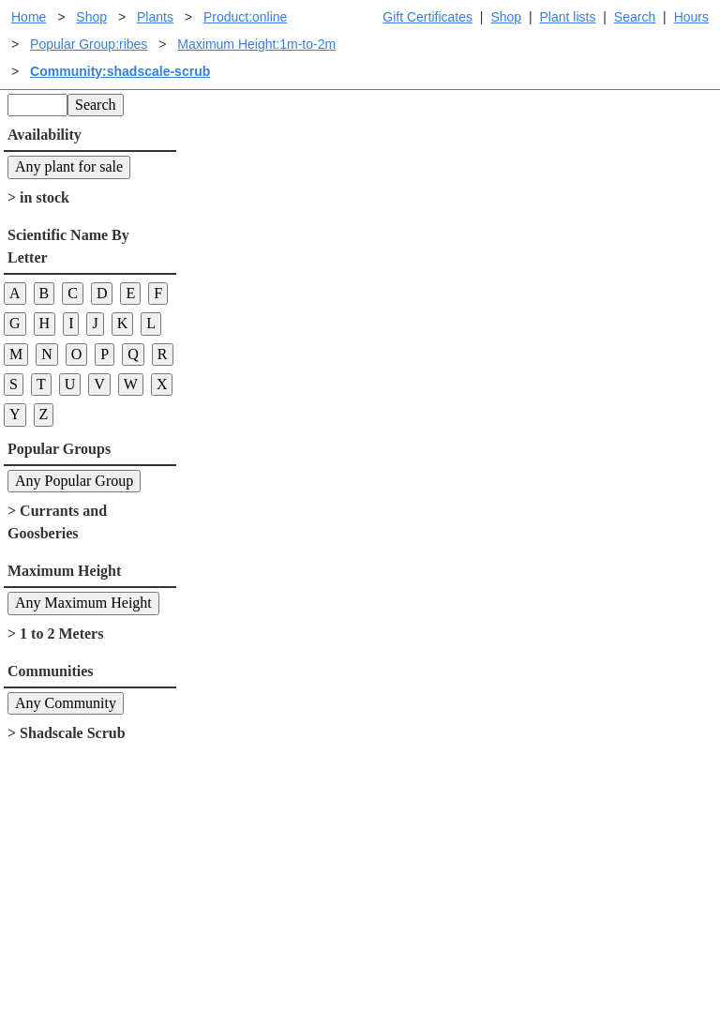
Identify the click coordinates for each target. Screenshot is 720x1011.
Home (28, 16)
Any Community (65, 703)
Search (634, 16)
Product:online (245, 16)
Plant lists (568, 16)
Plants (155, 16)
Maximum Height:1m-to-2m (256, 44)
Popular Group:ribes (88, 44)
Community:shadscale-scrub (120, 71)
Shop (505, 16)
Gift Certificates (427, 16)
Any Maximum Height (83, 603)
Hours (691, 16)
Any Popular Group (74, 481)
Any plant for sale (69, 166)
